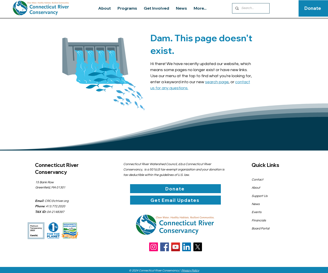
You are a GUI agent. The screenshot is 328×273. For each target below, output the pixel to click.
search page (217, 82)
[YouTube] (175, 246)
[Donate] (312, 8)
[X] (197, 246)
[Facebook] (164, 246)
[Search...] (250, 8)
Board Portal (260, 228)
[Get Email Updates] (175, 200)
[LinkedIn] (186, 246)
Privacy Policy (190, 270)
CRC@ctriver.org (57, 201)
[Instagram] (153, 246)
